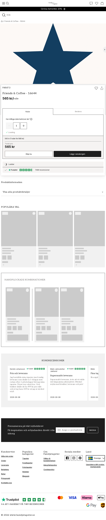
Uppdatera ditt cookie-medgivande (95, 466)
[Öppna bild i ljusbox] (53, 53)
